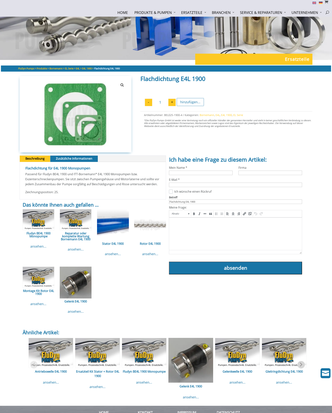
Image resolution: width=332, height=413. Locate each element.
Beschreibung (35, 159)
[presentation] (180, 213)
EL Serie (238, 115)
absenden (235, 267)
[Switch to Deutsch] (319, 2)
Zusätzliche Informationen (74, 159)
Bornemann (207, 115)
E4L (218, 115)
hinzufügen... (190, 102)
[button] (122, 85)
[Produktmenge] (160, 102)
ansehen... (38, 246)
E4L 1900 (226, 115)
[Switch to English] (313, 2)
